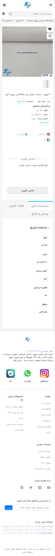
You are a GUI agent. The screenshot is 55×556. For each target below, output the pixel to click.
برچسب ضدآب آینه (43, 468)
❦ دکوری (19, 20)
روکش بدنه (46, 462)
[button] (6, 84)
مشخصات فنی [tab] (40, 206)
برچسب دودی (45, 451)
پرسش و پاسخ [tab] (40, 214)
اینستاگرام (44, 134)
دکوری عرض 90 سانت (14, 406)
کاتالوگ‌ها (47, 409)
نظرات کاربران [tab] (17, 206)
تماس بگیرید (27, 190)
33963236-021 (33, 351)
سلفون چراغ (46, 457)
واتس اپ (22, 134)
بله (47, 139)
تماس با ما (46, 403)
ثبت (9, 508)
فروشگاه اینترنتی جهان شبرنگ (40, 20)
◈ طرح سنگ (6, 20)
